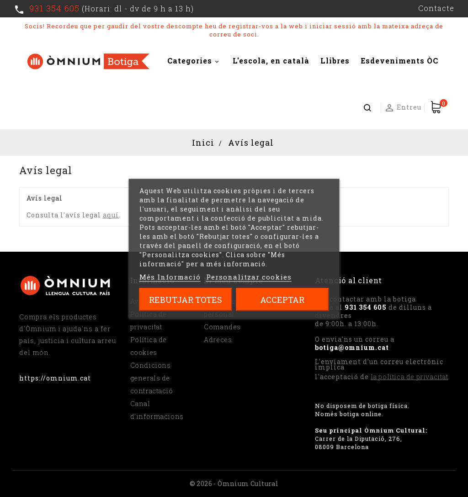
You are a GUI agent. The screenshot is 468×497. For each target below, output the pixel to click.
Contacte (436, 8)
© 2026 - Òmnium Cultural (234, 483)
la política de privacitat (409, 376)
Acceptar (282, 299)
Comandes (222, 327)
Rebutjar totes (185, 299)
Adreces (218, 339)
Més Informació (170, 276)
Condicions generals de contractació (151, 378)
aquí (111, 215)
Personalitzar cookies (249, 276)
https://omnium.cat (55, 378)
